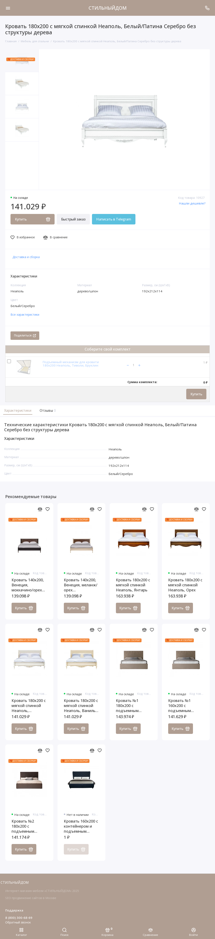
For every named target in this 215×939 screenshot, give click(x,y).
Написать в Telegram (113, 219)
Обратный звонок (18, 922)
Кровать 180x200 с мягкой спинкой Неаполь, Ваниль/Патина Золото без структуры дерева (81, 705)
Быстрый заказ (73, 219)
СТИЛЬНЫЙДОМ (108, 8)
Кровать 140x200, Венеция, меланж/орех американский (80, 584)
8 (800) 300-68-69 (18, 917)
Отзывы (47, 410)
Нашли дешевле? (192, 203)
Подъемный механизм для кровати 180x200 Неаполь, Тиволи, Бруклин (71, 364)
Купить (196, 394)
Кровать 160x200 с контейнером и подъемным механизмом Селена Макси (81, 826)
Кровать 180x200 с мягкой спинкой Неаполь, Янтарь (133, 584)
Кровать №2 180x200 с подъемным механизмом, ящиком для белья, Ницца (29, 826)
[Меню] (8, 8)
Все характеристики (24, 315)
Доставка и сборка (26, 257)
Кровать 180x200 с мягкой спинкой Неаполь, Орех (185, 584)
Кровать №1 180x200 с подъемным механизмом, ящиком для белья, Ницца (133, 705)
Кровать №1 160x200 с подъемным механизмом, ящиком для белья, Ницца (185, 705)
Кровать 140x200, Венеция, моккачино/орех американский (28, 584)
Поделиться (25, 335)
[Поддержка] (207, 8)
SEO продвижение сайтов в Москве (30, 898)
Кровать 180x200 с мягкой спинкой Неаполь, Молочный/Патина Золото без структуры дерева (29, 705)
